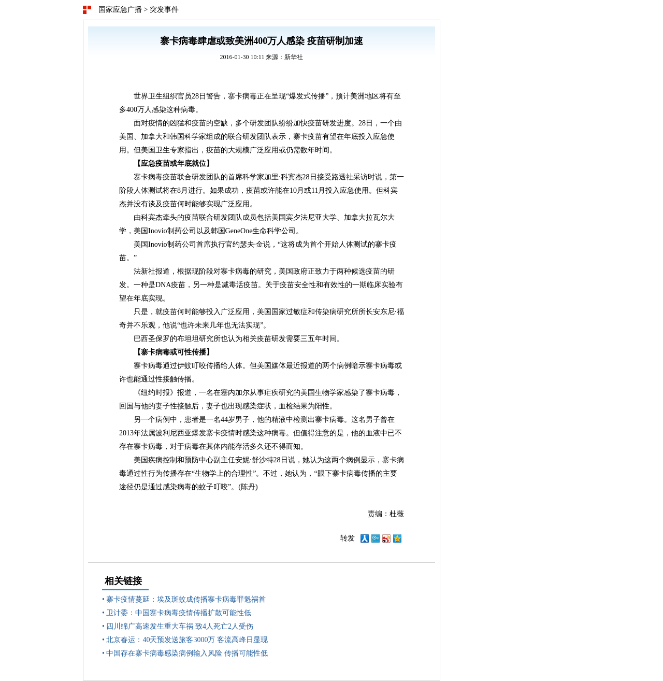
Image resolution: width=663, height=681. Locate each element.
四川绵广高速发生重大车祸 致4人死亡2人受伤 (179, 626)
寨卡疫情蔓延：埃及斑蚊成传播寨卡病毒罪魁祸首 (186, 599)
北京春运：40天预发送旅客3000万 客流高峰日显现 (187, 640)
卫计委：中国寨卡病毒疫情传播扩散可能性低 (178, 613)
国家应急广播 (120, 9)
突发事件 (164, 9)
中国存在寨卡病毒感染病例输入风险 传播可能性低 (187, 653)
